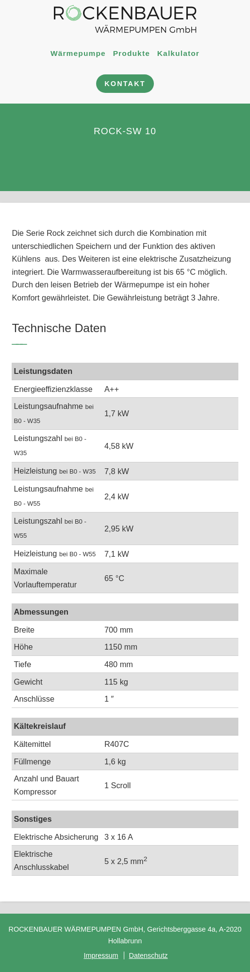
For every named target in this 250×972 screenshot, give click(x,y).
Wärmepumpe (78, 53)
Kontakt (124, 84)
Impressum (100, 955)
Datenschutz (148, 955)
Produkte (131, 53)
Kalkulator (178, 53)
